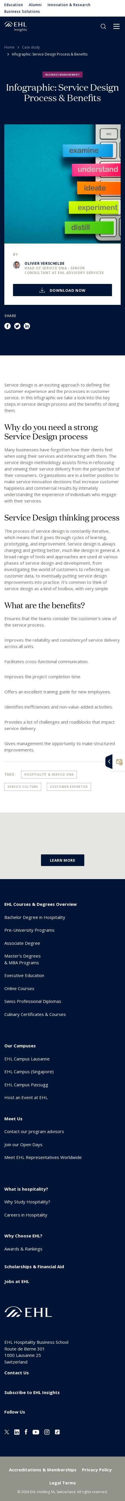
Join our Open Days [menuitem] (23, 1144)
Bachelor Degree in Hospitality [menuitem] (34, 917)
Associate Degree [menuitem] (22, 943)
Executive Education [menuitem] (24, 975)
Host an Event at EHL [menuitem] (26, 1097)
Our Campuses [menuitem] (20, 1046)
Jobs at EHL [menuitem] (16, 1281)
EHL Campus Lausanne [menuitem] (27, 1059)
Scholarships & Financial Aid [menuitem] (34, 1266)
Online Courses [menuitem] (19, 988)
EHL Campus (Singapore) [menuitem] (29, 1071)
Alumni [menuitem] (35, 4)
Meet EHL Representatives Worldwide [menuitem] (43, 1157)
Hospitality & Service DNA (49, 774)
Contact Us (16, 1372)
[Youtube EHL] (35, 1431)
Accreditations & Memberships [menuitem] (43, 1470)
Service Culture (23, 787)
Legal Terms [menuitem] (62, 1483)
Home (9, 47)
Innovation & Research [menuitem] (69, 4)
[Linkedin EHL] (17, 1431)
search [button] (103, 26)
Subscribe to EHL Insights (32, 1392)
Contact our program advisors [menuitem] (34, 1131)
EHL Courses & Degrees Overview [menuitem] (40, 904)
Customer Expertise (69, 787)
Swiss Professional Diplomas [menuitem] (32, 1001)
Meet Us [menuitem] (13, 1118)
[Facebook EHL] (26, 1431)
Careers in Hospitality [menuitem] (25, 1215)
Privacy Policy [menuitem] (97, 1470)
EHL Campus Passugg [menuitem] (26, 1084)
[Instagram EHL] (47, 1431)
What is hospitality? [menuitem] (26, 1189)
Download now (67, 290)
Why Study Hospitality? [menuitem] (27, 1202)
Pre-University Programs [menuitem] (29, 930)
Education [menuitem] (13, 4)
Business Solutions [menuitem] (22, 11)
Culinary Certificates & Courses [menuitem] (35, 1014)
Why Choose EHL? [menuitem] (23, 1236)
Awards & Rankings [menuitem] (23, 1249)
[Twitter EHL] (6, 1431)
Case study (31, 47)
